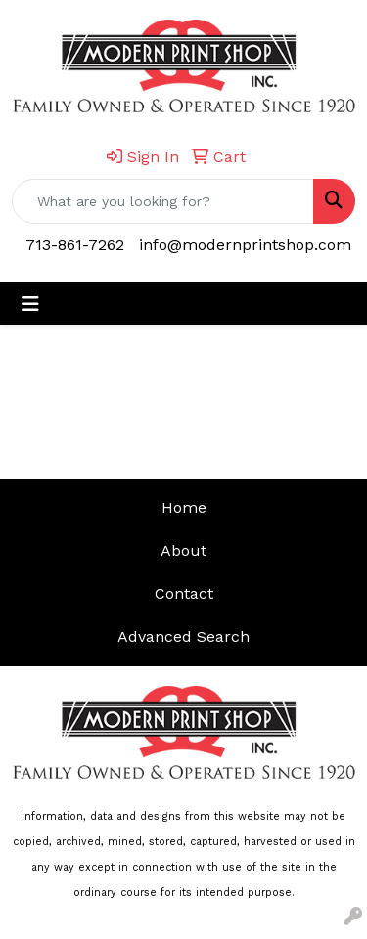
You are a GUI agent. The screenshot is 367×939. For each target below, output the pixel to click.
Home (183, 507)
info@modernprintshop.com (245, 244)
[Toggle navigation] (30, 304)
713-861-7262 (74, 244)
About (183, 550)
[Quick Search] (163, 201)
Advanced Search (183, 636)
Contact (184, 593)
